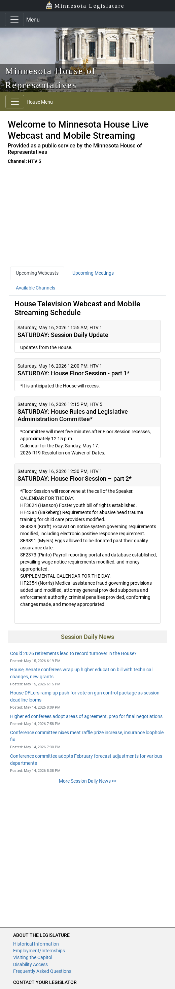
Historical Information (36, 944)
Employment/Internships (39, 950)
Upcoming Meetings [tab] (93, 273)
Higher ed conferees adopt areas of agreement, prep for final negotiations (86, 716)
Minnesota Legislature (85, 5)
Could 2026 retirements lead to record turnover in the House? (73, 653)
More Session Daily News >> (87, 781)
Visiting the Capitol (32, 957)
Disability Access (30, 964)
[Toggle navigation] (14, 19)
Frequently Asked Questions (42, 971)
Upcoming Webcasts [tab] (37, 273)
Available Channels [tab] (35, 288)
